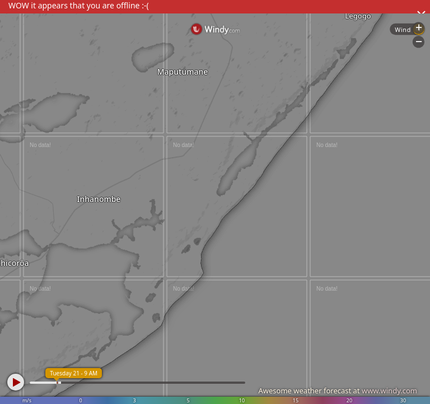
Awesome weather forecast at (337, 390)
